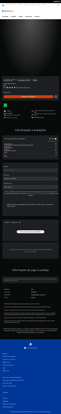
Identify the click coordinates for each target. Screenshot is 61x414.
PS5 (11, 4)
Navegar (37, 15)
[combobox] (30, 168)
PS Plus (20, 4)
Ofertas (21, 15)
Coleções (13, 15)
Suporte (43, 4)
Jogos (6, 4)
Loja (38, 4)
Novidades (5, 15)
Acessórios (26, 4)
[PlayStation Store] (8, 9)
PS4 (15, 4)
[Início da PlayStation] (3, 4)
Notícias (33, 4)
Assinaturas (28, 15)
